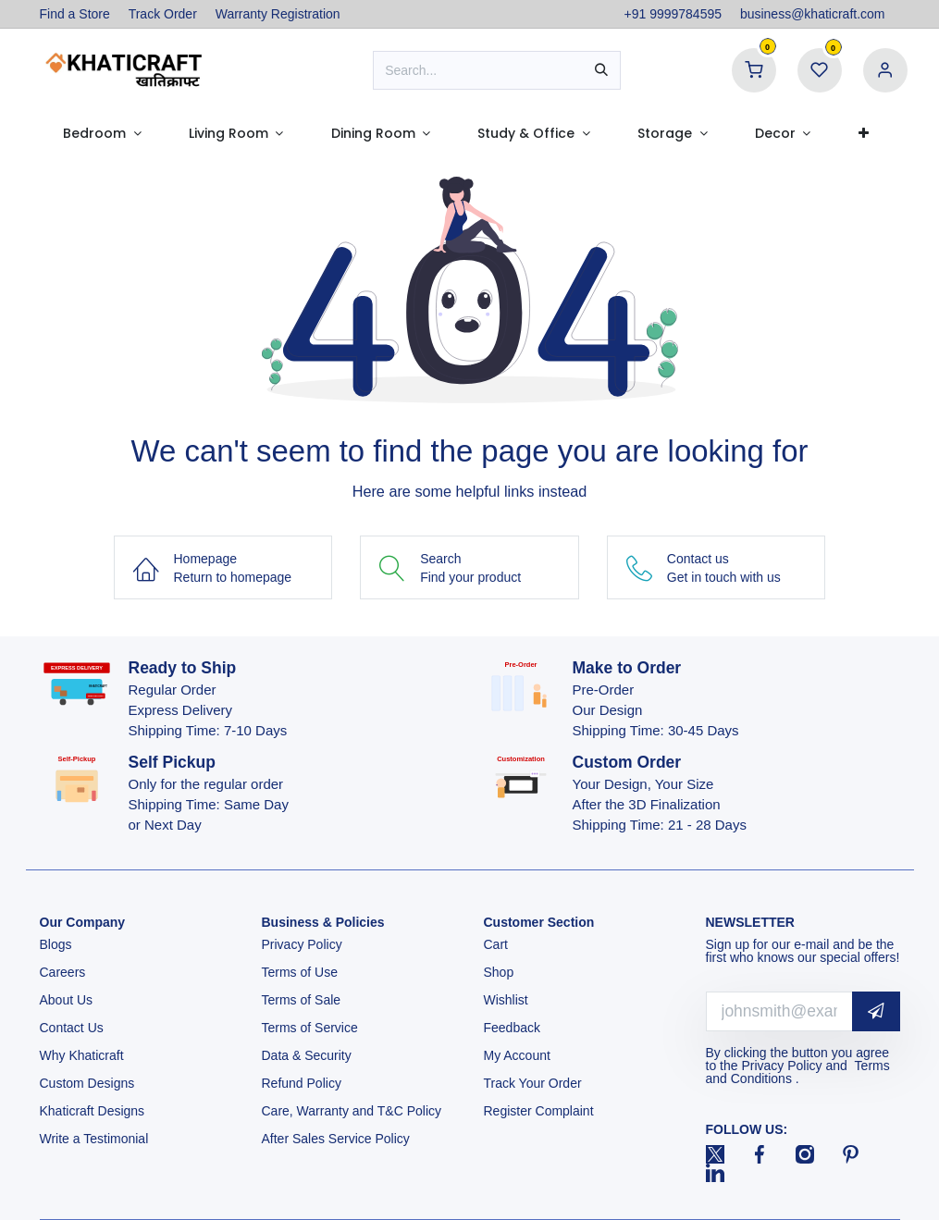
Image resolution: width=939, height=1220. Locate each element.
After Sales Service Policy (338, 1138)
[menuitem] (103, 133)
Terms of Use (301, 972)
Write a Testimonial (96, 1138)
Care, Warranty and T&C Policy (352, 1110)
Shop (499, 972)
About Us (66, 999)
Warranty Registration (278, 13)
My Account (517, 1055)
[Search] (601, 70)
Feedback (512, 1027)
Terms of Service (310, 1027)
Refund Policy (301, 1083)
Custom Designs (87, 1083)
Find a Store (75, 13)
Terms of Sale (301, 999)
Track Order (163, 13)
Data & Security (307, 1055)
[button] (876, 1011)
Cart (498, 944)
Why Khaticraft (82, 1055)
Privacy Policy (304, 944)
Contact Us (72, 1027)
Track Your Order (533, 1083)
